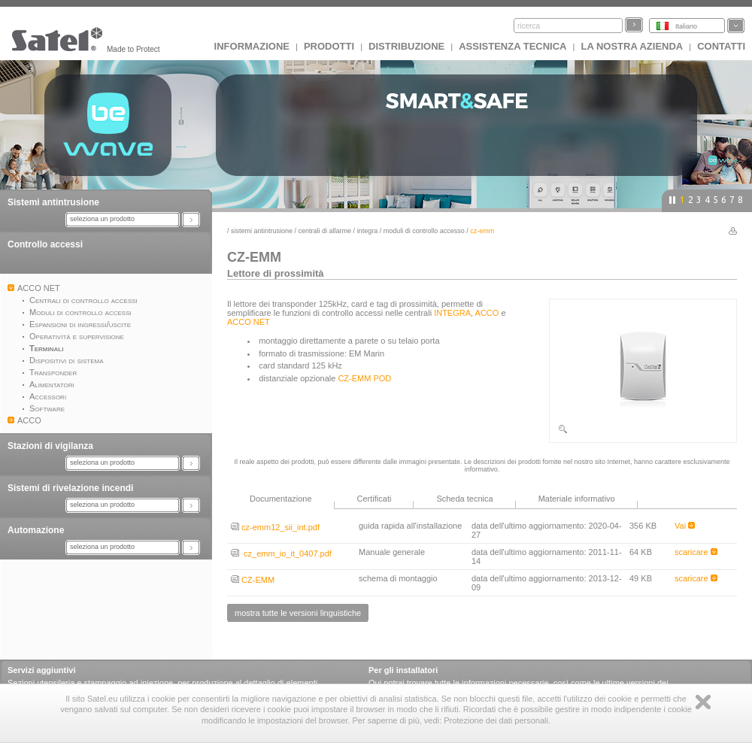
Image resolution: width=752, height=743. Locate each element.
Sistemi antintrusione (53, 202)
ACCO (487, 312)
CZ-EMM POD (364, 378)
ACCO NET (248, 321)
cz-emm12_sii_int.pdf (275, 527)
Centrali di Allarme (325, 231)
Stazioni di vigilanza (50, 446)
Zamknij (703, 702)
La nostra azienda (632, 46)
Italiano (686, 26)
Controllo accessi (45, 244)
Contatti (721, 46)
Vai (685, 525)
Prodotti (329, 46)
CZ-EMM (252, 579)
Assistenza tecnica (512, 46)
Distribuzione (406, 46)
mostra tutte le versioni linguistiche (298, 612)
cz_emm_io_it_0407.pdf (281, 553)
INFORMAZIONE (252, 46)
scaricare (696, 551)
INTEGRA (367, 231)
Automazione (36, 530)
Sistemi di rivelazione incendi (70, 488)
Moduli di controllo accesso (424, 231)
